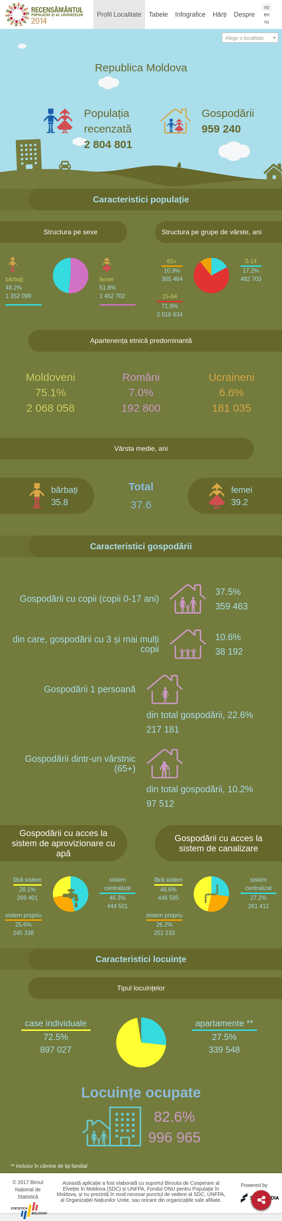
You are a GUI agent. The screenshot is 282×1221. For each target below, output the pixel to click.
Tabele (158, 14)
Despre (244, 14)
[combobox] (250, 38)
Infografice (190, 14)
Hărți (220, 14)
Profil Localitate (119, 14)
